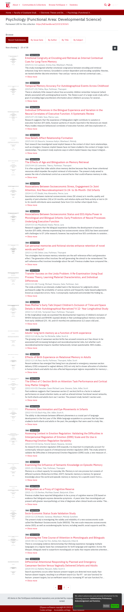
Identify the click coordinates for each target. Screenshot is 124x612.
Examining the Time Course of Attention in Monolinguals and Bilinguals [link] (65, 537)
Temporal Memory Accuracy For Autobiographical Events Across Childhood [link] (67, 85)
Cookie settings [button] (46, 610)
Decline (106, 606)
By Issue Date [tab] (37, 40)
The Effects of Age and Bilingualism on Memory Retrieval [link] (57, 162)
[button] (105, 4)
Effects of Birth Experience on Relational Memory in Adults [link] (58, 357)
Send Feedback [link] (78, 610)
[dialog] (97, 602)
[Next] (68, 587)
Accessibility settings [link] (62, 610)
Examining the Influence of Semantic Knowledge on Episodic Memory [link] (63, 465)
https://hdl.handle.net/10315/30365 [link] (52, 24)
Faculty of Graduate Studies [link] (26, 12)
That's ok (114, 606)
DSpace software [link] (47, 607)
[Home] (8, 4)
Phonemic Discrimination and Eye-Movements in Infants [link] (56, 409)
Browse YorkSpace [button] (57, 5)
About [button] (15, 5)
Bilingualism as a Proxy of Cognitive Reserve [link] (49, 489)
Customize (79, 606)
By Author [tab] (52, 40)
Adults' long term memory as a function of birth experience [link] (58, 333)
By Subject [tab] (78, 40)
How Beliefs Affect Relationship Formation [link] (49, 138)
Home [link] (8, 12)
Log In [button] (114, 5)
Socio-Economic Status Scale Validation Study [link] (50, 513)
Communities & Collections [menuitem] (34, 5)
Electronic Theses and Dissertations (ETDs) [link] (53, 12)
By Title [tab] (65, 40)
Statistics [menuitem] (74, 5)
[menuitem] (16, 5)
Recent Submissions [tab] (17, 40)
